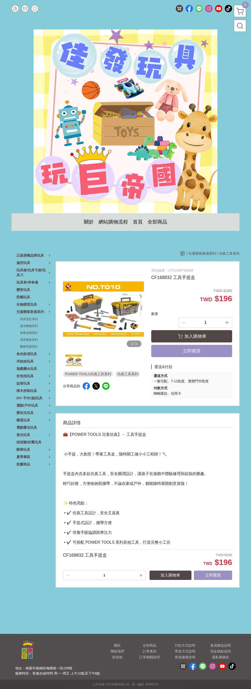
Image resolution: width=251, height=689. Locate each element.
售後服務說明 (185, 657)
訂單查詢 (149, 651)
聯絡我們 (117, 651)
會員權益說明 (220, 645)
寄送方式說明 (185, 651)
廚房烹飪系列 (29, 319)
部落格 (117, 657)
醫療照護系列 (29, 346)
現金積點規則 (220, 651)
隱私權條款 (220, 657)
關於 (117, 645)
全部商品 (149, 645)
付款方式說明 (185, 645)
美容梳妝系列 (29, 339)
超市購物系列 (29, 326)
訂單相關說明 (149, 657)
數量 (154, 314)
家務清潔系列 (29, 333)
